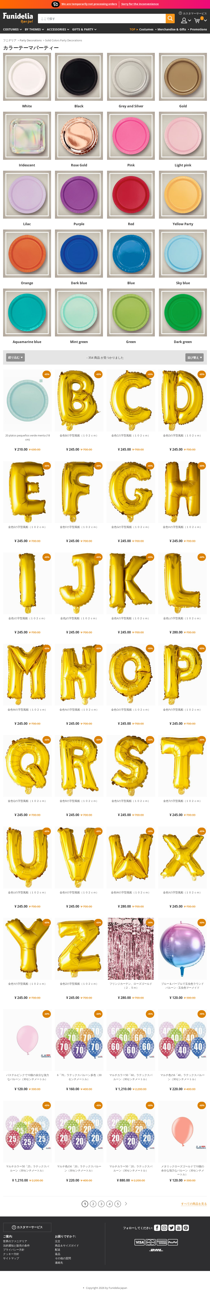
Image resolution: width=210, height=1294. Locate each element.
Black (78, 106)
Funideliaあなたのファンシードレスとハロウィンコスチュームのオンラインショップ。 (18, 18)
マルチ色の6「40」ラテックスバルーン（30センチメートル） (182, 1077)
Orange (27, 283)
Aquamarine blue (27, 342)
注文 (57, 1241)
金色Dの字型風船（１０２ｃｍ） (182, 435)
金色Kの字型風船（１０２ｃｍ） (130, 618)
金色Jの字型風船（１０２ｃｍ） (79, 618)
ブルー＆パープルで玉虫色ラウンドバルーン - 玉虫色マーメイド (182, 986)
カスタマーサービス (27, 1227)
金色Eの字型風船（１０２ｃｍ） (27, 527)
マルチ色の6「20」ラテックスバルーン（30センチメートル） (79, 1168)
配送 (57, 1249)
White (27, 106)
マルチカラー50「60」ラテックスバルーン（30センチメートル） (130, 1077)
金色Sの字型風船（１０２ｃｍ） (131, 801)
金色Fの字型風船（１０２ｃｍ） (79, 527)
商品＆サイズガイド (67, 1245)
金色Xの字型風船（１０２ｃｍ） (182, 892)
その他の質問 (63, 1258)
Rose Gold (79, 165)
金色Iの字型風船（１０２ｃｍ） (27, 618)
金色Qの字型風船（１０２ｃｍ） (27, 801)
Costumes (11, 29)
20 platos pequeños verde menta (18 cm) (27, 437)
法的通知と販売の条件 (16, 1245)
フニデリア (9, 40)
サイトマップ (11, 1258)
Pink (131, 165)
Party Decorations (31, 40)
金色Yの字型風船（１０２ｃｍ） (27, 984)
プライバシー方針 (13, 1249)
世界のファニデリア (15, 1241)
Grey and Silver (131, 106)
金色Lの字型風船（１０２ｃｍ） (182, 618)
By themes (33, 29)
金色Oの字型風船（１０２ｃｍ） (131, 709)
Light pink (183, 165)
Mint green (79, 342)
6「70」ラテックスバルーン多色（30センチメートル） (79, 1077)
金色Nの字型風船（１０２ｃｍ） (79, 709)
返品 (57, 1254)
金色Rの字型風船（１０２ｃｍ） (79, 801)
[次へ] (126, 1203)
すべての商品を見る (194, 1204)
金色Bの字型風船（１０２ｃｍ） (79, 435)
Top (132, 29)
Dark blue (79, 283)
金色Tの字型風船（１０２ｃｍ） (182, 801)
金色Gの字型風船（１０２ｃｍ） (131, 527)
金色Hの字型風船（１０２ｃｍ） (182, 527)
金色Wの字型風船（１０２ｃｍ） (131, 892)
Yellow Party (183, 224)
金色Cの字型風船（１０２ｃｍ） (130, 435)
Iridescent (27, 165)
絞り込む (14, 357)
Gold (183, 106)
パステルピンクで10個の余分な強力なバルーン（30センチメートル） (27, 1077)
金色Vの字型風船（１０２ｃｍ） (79, 892)
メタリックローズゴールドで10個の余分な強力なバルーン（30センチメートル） (182, 1170)
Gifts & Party (82, 29)
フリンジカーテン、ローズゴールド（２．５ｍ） (131, 986)
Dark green (183, 342)
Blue (131, 283)
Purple (79, 224)
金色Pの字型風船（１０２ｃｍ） (182, 709)
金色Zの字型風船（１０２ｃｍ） (79, 984)
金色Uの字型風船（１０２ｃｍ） (27, 892)
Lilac (27, 224)
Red (131, 224)
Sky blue (183, 283)
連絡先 (59, 1262)
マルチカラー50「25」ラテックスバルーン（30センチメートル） (27, 1168)
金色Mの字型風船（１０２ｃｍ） (27, 709)
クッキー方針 (11, 1254)
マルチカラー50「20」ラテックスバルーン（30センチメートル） (130, 1168)
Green (131, 342)
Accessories (56, 29)
